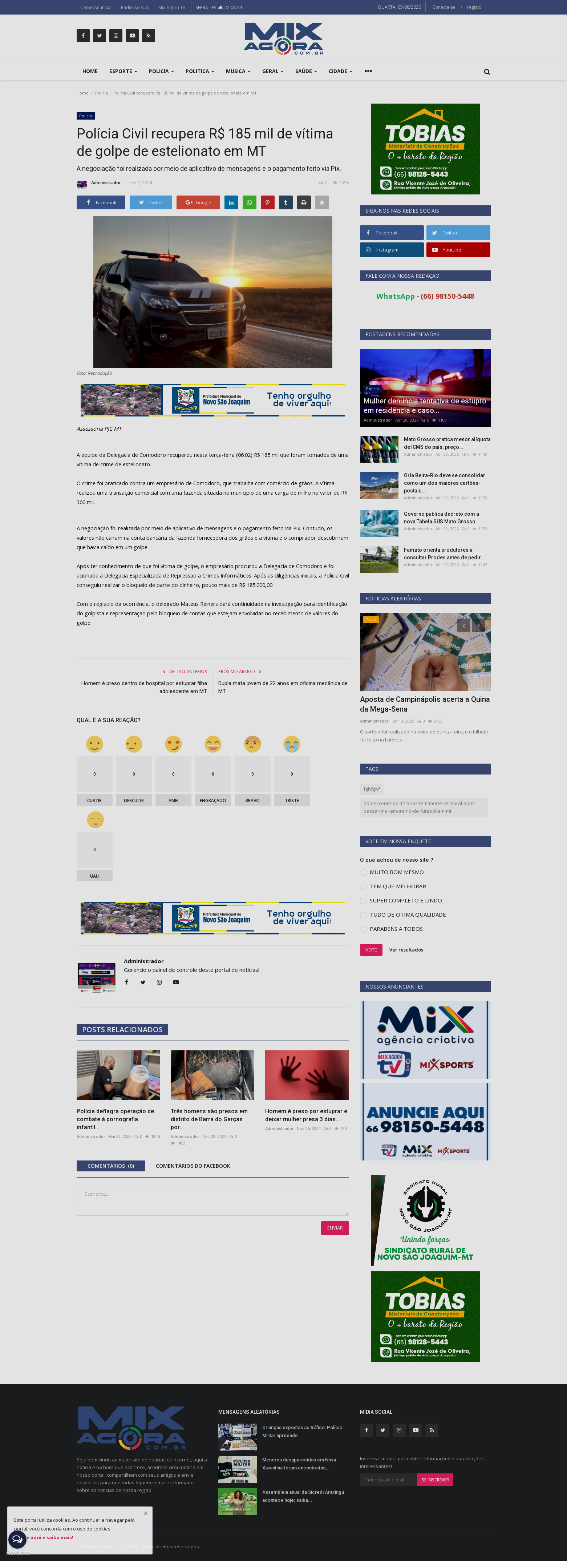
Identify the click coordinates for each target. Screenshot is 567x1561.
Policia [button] (161, 71)
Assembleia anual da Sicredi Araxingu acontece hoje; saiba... (303, 1496)
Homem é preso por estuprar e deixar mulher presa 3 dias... (306, 1115)
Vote (371, 949)
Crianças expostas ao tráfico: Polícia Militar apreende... (302, 1431)
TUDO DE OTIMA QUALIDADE (408, 914)
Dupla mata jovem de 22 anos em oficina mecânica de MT (283, 687)
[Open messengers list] (17, 1539)
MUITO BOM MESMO (397, 872)
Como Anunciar (96, 7)
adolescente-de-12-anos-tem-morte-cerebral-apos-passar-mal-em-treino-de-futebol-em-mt (420, 807)
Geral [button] (273, 71)
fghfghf (372, 789)
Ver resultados (406, 949)
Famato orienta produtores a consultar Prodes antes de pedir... (444, 553)
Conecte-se (443, 7)
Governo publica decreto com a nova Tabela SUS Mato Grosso (441, 517)
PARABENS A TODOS (396, 928)
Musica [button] (238, 71)
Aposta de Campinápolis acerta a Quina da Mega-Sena (425, 704)
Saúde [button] (306, 71)
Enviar (335, 1227)
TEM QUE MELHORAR (398, 886)
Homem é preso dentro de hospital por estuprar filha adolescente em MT (144, 687)
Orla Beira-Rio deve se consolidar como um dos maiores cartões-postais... (444, 483)
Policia (101, 93)
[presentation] (463, 625)
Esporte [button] (123, 71)
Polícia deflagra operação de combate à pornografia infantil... (115, 1119)
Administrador (99, 184)
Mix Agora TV (171, 7)
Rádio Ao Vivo (135, 7)
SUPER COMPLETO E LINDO (406, 900)
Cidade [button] (340, 71)
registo (474, 7)
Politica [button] (200, 71)
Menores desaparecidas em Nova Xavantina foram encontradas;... (299, 1464)
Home (90, 71)
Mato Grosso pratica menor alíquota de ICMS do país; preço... (447, 443)
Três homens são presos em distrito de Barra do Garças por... (209, 1119)
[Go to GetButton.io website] (17, 1553)
